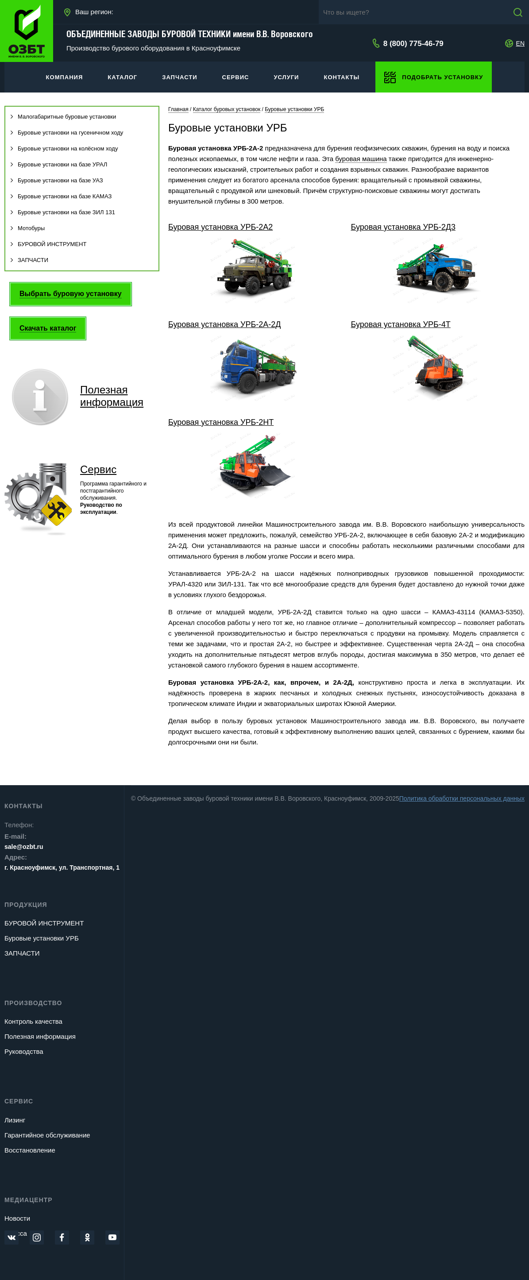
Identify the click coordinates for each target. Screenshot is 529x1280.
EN (520, 43)
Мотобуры (27, 228)
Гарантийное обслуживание (47, 1135)
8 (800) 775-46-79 (413, 43)
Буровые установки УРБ (41, 938)
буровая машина (360, 158)
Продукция (25, 904)
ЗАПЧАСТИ (29, 260)
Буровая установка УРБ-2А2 (220, 227)
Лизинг (14, 1120)
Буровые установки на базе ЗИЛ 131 (62, 212)
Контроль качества (33, 1021)
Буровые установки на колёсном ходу (64, 148)
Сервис (98, 469)
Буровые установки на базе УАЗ (56, 180)
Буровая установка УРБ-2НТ (221, 422)
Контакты (23, 806)
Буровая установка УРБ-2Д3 (403, 227)
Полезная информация (40, 1036)
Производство (33, 1002)
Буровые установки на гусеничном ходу (66, 132)
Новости (17, 1218)
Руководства (23, 1051)
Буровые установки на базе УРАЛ (58, 164)
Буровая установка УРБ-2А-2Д (224, 324)
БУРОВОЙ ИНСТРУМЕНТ (48, 244)
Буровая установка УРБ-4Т (400, 324)
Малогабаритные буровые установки (63, 116)
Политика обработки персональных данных (462, 798)
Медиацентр (28, 1199)
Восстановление (29, 1150)
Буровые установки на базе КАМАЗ (61, 196)
